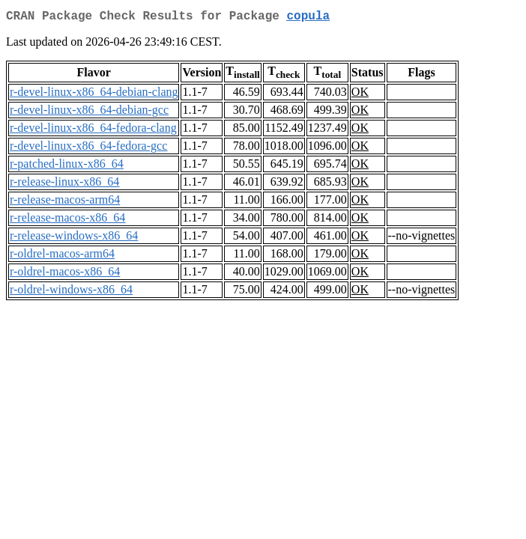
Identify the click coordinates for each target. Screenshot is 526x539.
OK (360, 94)
